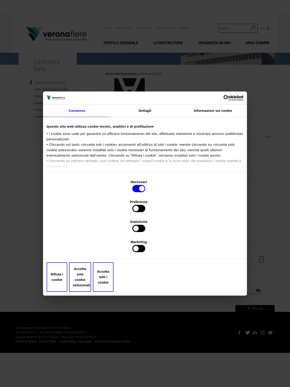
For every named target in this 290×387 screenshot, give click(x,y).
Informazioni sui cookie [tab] (213, 152)
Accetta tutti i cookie (210, 247)
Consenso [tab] (77, 152)
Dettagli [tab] (145, 152)
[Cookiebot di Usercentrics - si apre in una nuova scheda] (222, 136)
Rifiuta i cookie (80, 247)
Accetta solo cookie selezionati (145, 247)
